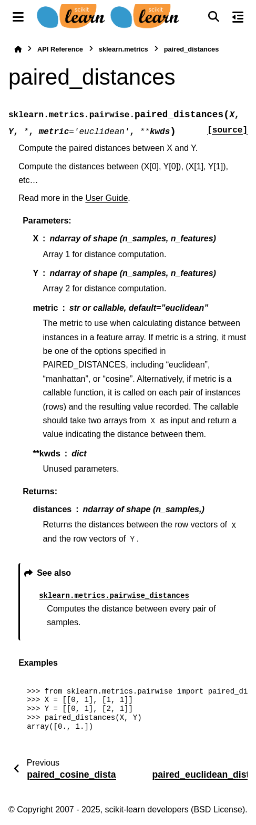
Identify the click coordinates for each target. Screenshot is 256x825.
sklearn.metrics (123, 49)
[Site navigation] (18, 17)
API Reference (60, 49)
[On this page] (238, 17)
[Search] (213, 17)
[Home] (18, 49)
